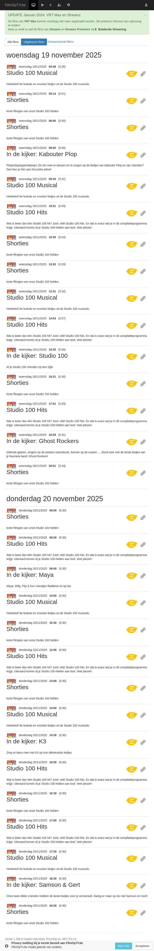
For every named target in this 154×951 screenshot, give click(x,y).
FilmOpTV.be (15, 5)
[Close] (145, 15)
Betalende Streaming (111, 29)
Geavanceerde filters (61, 41)
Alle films (13, 42)
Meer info (123, 946)
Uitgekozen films (34, 42)
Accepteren (142, 946)
